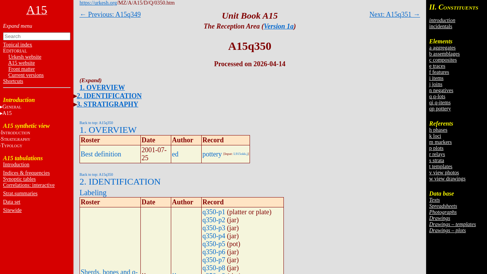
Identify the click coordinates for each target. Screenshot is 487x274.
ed (175, 154)
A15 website (21, 63)
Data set (11, 202)
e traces (437, 66)
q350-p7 (213, 260)
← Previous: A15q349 (110, 14)
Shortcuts (13, 81)
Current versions (26, 75)
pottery (212, 154)
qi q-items (439, 102)
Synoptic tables (19, 179)
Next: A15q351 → (394, 14)
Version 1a (279, 26)
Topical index (17, 45)
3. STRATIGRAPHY (107, 104)
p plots (436, 148)
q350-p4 (213, 236)
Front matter (21, 69)
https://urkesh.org (98, 3)
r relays (437, 154)
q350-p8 (213, 268)
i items (436, 78)
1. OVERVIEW (102, 87)
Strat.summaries (20, 193)
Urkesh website (24, 57)
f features (439, 72)
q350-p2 (213, 220)
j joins (435, 84)
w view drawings (447, 179)
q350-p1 (213, 212)
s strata (436, 160)
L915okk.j (241, 154)
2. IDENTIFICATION (109, 96)
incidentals (440, 26)
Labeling (93, 192)
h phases (438, 130)
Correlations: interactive (29, 185)
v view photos (444, 172)
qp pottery (440, 109)
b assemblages (444, 54)
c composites (443, 60)
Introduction (16, 164)
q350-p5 (213, 244)
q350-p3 (213, 228)
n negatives (441, 90)
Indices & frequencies (26, 173)
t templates (440, 166)
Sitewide (12, 210)
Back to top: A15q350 (96, 123)
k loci (435, 136)
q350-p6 (213, 252)
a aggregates (442, 48)
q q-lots (437, 96)
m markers (440, 142)
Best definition (101, 154)
